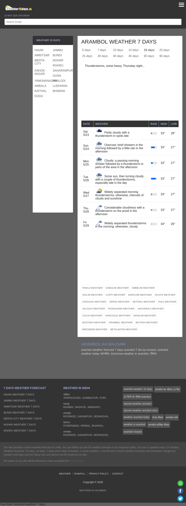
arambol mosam (133, 431)
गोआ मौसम (157, 417)
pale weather (167, 301)
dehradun (101, 416)
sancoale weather (117, 315)
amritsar (42, 55)
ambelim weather (143, 288)
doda (39, 96)
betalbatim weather (123, 329)
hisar (39, 50)
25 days (87, 56)
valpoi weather (165, 294)
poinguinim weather (121, 308)
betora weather (146, 322)
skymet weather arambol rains (141, 410)
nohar (58, 60)
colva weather (92, 315)
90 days (164, 56)
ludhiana (60, 85)
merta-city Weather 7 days (23, 418)
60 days (149, 56)
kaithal (41, 91)
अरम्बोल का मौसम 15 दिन (167, 389)
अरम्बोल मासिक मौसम (158, 424)
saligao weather (93, 308)
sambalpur (90, 397)
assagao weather (94, 301)
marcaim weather (140, 294)
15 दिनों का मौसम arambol (137, 396)
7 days (102, 50)
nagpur (80, 407)
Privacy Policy (98, 473)
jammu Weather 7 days (19, 400)
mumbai (68, 407)
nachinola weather (151, 308)
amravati (94, 407)
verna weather (119, 301)
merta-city (40, 62)
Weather (65, 473)
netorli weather (144, 301)
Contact (117, 473)
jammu (58, 50)
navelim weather (145, 315)
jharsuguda (72, 397)
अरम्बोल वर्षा (172, 417)
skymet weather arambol (137, 403)
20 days (164, 50)
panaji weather (92, 288)
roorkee (69, 416)
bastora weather (94, 322)
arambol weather (121, 322)
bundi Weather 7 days (19, 412)
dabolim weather (117, 288)
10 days (118, 50)
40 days (118, 56)
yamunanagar (43, 80)
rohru (58, 65)
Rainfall (79, 473)
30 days (103, 56)
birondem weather (94, 329)
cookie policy (77, 460)
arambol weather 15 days (138, 389)
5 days (86, 50)
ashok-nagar (40, 72)
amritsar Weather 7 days (22, 406)
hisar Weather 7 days (19, 394)
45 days (133, 56)
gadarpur (85, 416)
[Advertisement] (130, 94)
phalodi (59, 80)
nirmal (85, 425)
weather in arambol (134, 424)
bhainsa (97, 425)
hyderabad (71, 425)
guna (57, 75)
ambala (40, 85)
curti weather (115, 294)
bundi (57, 55)
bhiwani (59, 91)
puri (103, 397)
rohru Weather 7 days (20, 430)
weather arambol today (136, 417)
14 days (133, 50)
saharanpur (61, 70)
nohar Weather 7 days (20, 424)
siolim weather (92, 294)
